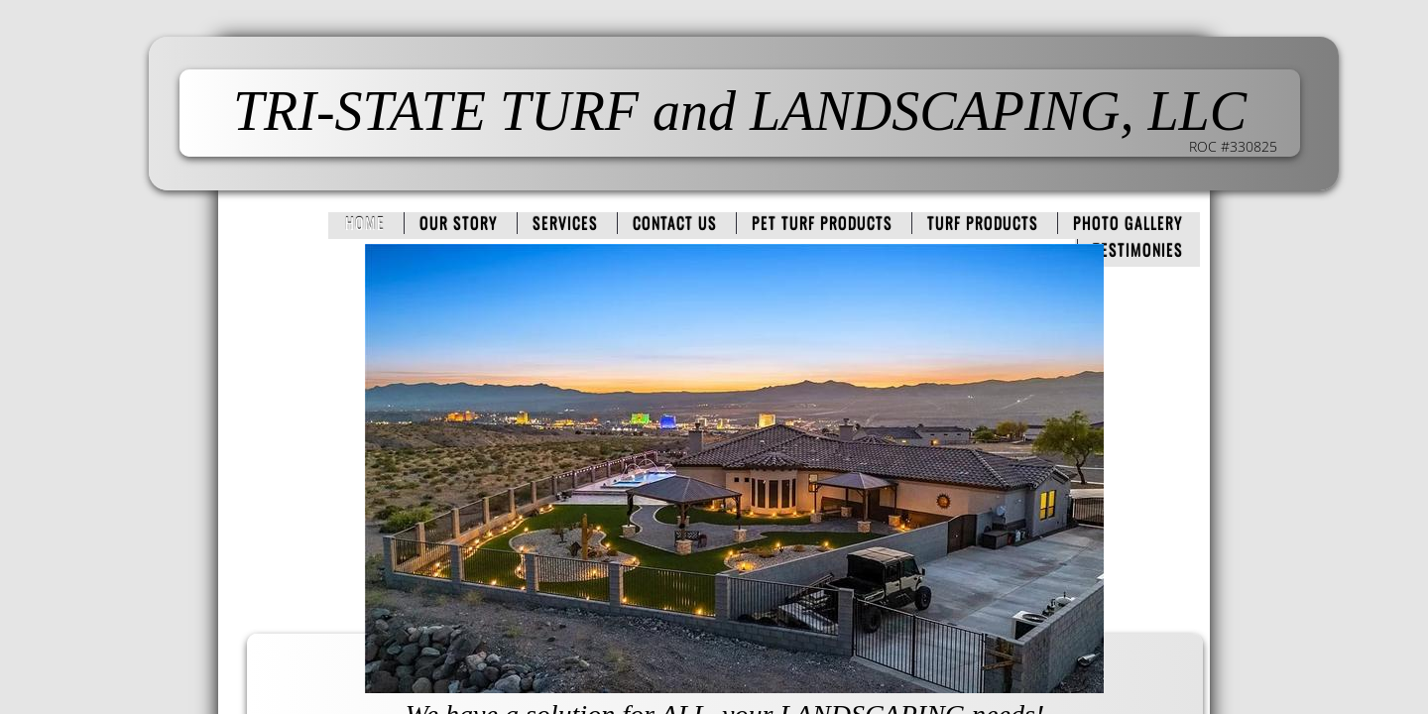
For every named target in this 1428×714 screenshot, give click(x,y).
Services (565, 223)
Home (365, 223)
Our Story (458, 223)
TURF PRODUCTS (982, 223)
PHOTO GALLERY (1128, 223)
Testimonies (1138, 250)
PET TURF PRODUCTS (822, 223)
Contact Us (675, 223)
